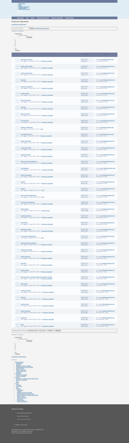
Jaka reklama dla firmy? (26, 134)
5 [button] (15, 45)
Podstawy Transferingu (21, 374)
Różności (17, 377)
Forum (16, 383)
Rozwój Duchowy (19, 362)
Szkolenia (23, 297)
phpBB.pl (30, 433)
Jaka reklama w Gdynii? (26, 59)
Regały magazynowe (26, 141)
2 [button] (15, 40)
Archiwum (18, 388)
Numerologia (20, 399)
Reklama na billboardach (27, 127)
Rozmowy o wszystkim (46, 61)
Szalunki (23, 188)
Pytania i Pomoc (46, 210)
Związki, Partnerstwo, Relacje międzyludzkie (27, 395)
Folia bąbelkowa (25, 168)
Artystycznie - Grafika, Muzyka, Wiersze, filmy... (27, 378)
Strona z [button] (18, 33)
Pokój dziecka (24, 222)
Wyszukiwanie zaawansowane (19, 24)
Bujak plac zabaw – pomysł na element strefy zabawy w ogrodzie (36, 277)
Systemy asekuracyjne (26, 175)
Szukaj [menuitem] (19, 5)
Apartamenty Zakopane (26, 249)
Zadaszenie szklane (25, 154)
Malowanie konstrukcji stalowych (28, 243)
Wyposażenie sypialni (26, 229)
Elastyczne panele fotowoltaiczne (29, 161)
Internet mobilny (24, 209)
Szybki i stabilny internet (26, 66)
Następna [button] (17, 50)
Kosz (17, 387)
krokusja (26, 170)
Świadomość (19, 363)
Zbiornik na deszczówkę (26, 73)
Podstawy (18, 385)
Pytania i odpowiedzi (21, 376)
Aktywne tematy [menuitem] (21, 8)
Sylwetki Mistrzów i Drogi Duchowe (24, 367)
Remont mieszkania (25, 311)
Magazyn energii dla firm (27, 86)
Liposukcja (23, 107)
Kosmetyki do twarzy (26, 290)
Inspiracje (18, 364)
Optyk (22, 324)
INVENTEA (30, 431)
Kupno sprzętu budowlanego (28, 202)
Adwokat (23, 181)
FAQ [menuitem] (19, 4)
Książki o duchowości (21, 371)
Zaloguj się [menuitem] (19, 11)
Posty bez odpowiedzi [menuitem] (23, 7)
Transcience (18, 373)
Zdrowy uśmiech (25, 270)
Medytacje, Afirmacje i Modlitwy (23, 366)
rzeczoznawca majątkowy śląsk (28, 236)
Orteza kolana (24, 283)
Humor (17, 382)
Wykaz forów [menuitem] (21, 3)
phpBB (24, 429)
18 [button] (15, 48)
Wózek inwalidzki (25, 93)
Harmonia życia (21, 400)
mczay (25, 68)
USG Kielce (23, 263)
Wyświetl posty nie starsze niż (26, 330)
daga (25, 61)
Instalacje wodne (25, 304)
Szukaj (31, 28)
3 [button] (15, 42)
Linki (42, 129)
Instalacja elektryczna (26, 215)
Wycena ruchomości (26, 100)
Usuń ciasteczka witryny (23, 416)
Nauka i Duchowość (21, 369)
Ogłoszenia (19, 372)
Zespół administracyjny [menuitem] (23, 9)
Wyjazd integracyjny (25, 256)
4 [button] (15, 43)
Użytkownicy (19, 386)
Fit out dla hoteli (24, 120)
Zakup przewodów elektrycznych (28, 195)
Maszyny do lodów (25, 114)
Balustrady (23, 80)
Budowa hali (24, 317)
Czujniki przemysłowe (26, 148)
